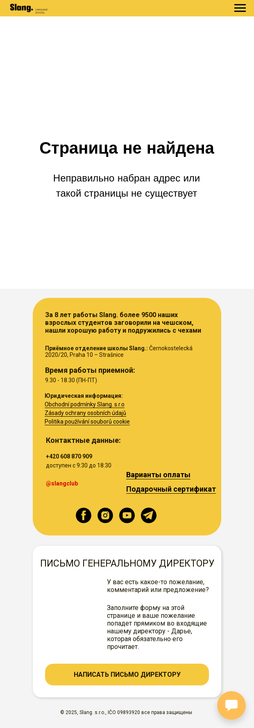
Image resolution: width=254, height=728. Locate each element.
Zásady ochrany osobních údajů (85, 413)
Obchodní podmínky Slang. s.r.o (85, 404)
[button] (127, 674)
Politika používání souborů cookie (87, 421)
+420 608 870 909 (69, 456)
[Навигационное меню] (240, 8)
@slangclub (62, 483)
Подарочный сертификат (171, 489)
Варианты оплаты (158, 474)
